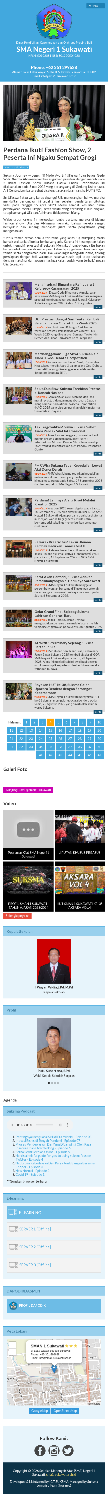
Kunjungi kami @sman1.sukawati (28, 790)
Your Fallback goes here (40, 1125)
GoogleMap (39, 1411)
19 (89, 730)
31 (11, 747)
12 (21, 730)
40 (99, 747)
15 (50, 730)
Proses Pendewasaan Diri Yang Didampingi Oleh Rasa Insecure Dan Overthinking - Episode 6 (53, 1146)
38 (80, 747)
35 (50, 747)
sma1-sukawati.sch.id (61, 1474)
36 (60, 747)
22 (21, 739)
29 (89, 739)
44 (70, 755)
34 (40, 747)
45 (80, 755)
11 (11, 730)
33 (31, 747)
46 (89, 755)
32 (21, 747)
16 (60, 730)
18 (80, 730)
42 (50, 755)
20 (99, 730)
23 (31, 739)
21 (11, 739)
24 (40, 739)
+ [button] (12, 1345)
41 (40, 755)
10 (99, 722)
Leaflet (61, 1403)
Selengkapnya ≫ (17, 916)
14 (40, 730)
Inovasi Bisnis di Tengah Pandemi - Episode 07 (48, 1140)
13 (31, 730)
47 (99, 755)
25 (50, 739)
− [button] (12, 1352)
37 (70, 747)
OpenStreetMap (78, 1403)
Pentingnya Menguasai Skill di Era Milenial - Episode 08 (53, 1137)
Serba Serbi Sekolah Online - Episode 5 (43, 1152)
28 (80, 739)
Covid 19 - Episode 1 (30, 1174)
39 (89, 747)
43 (60, 755)
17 (70, 730)
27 (70, 739)
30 (99, 739)
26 (60, 739)
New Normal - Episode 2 (32, 1171)
